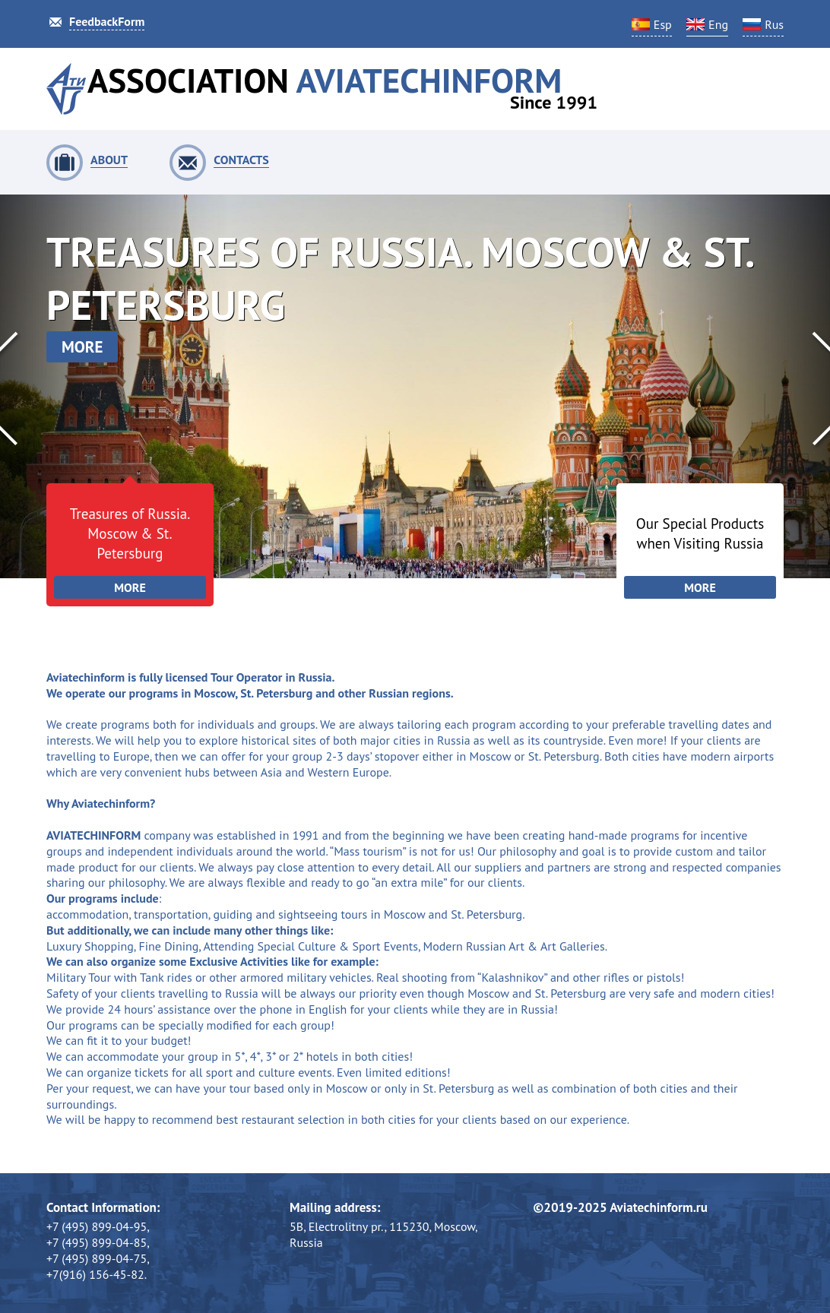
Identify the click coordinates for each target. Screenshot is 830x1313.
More (130, 587)
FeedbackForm (106, 21)
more (82, 347)
